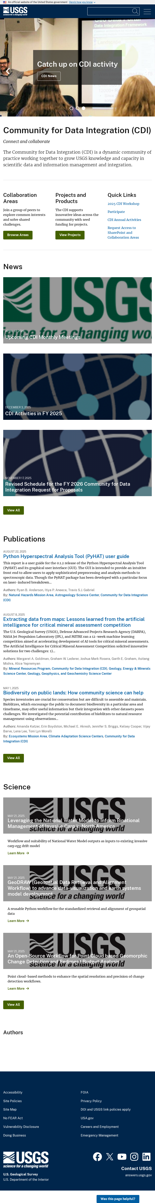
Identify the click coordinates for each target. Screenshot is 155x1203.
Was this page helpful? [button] (118, 1199)
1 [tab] (71, 108)
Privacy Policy (91, 1101)
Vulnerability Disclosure (21, 1127)
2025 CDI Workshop (123, 204)
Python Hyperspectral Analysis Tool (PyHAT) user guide (66, 556)
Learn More (16, 853)
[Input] (113, 11)
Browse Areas (18, 235)
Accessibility (12, 1092)
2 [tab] (77, 108)
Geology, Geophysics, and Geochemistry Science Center (70, 674)
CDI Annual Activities (124, 220)
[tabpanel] (77, 67)
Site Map (10, 1109)
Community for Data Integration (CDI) (79, 668)
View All (13, 510)
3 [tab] (83, 108)
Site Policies (12, 1101)
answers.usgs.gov (138, 1175)
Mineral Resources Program (29, 668)
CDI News (48, 76)
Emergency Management (99, 1135)
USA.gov (87, 1118)
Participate (116, 212)
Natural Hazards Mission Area (31, 595)
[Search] (136, 11)
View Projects (70, 235)
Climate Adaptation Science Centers (76, 736)
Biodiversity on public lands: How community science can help (73, 692)
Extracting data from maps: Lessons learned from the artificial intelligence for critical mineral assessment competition (74, 622)
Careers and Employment (100, 1127)
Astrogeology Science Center (77, 595)
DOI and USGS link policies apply (106, 1109)
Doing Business (14, 1135)
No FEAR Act (13, 1118)
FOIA (84, 1092)
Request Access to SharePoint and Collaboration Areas (123, 232)
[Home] (15, 15)
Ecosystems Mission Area (28, 736)
